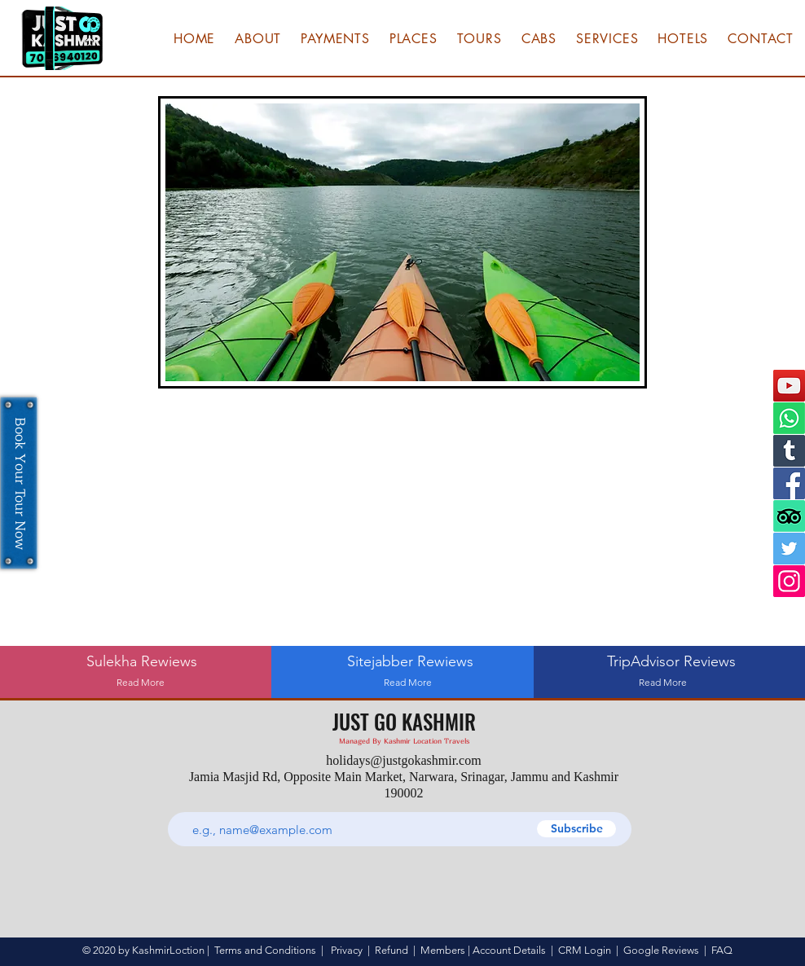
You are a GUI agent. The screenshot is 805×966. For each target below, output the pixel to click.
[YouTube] (789, 386)
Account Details (509, 950)
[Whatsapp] (789, 418)
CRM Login (584, 950)
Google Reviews (661, 950)
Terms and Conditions (265, 950)
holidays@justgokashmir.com (403, 760)
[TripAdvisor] (789, 516)
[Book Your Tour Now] (18, 483)
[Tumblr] (789, 451)
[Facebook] (789, 483)
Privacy (347, 950)
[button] (336, 38)
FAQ (721, 950)
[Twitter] (789, 548)
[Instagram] (789, 581)
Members (442, 950)
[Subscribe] (576, 828)
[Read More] (140, 683)
